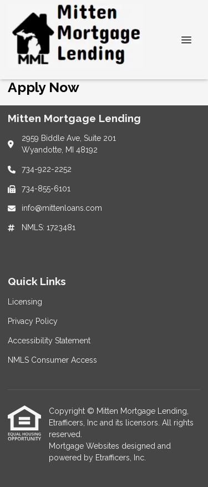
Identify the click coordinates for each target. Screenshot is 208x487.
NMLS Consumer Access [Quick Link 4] (52, 360)
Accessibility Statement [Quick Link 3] (49, 340)
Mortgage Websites (85, 446)
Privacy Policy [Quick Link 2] (33, 321)
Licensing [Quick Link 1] (25, 301)
